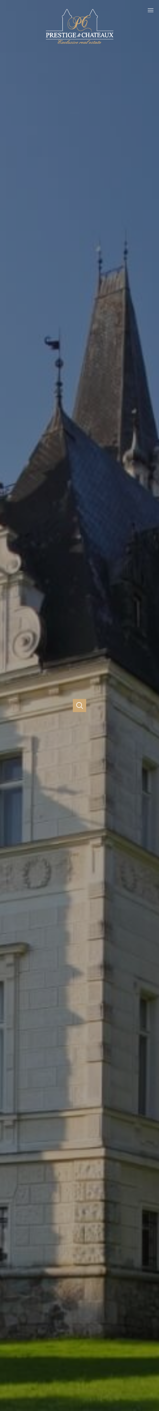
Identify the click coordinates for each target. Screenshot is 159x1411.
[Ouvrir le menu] (152, 10)
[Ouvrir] (79, 705)
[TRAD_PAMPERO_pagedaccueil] (79, 44)
